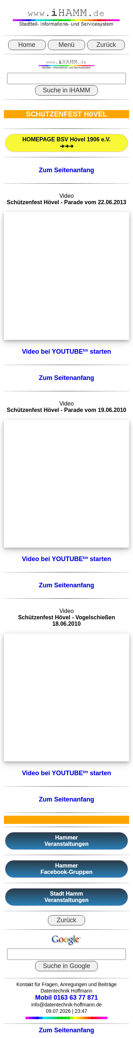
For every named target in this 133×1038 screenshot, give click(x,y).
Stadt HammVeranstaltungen (66, 897)
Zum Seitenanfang (66, 170)
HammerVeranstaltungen (66, 841)
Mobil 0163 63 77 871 (66, 997)
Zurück (106, 44)
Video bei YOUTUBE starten (66, 351)
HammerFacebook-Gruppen (66, 869)
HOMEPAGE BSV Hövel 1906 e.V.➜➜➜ (66, 142)
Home (26, 44)
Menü (66, 44)
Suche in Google (66, 965)
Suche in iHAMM (66, 90)
